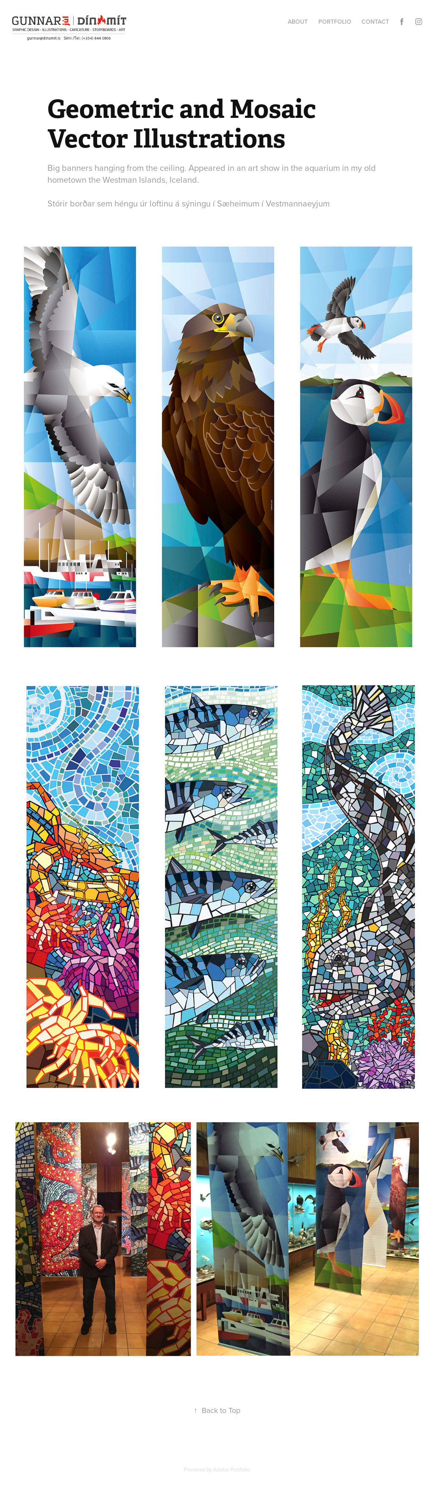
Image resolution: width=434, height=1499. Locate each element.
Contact (375, 21)
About (298, 21)
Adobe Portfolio (231, 1469)
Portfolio (334, 21)
